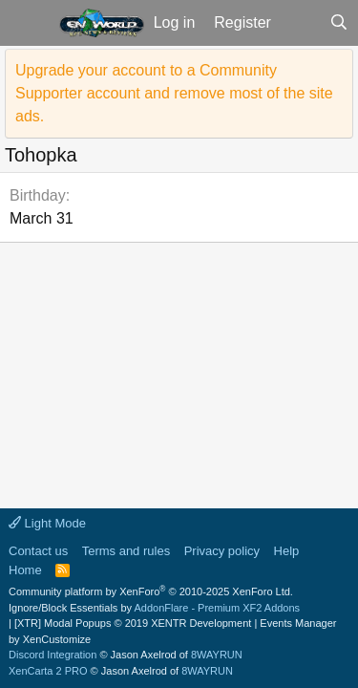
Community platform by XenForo (151, 591)
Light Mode (47, 523)
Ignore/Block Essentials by (154, 607)
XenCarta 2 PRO (48, 671)
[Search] (338, 23)
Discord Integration (52, 654)
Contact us (38, 551)
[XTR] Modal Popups (132, 623)
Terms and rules (126, 551)
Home (25, 570)
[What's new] (300, 23)
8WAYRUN (216, 654)
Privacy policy (222, 551)
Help (287, 551)
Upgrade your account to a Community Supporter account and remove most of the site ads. (174, 93)
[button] (27, 23)
